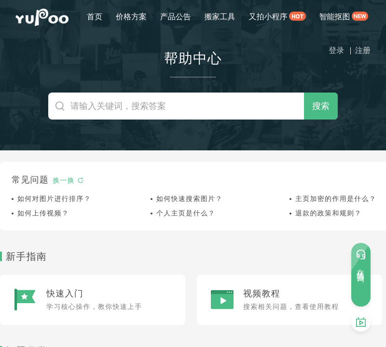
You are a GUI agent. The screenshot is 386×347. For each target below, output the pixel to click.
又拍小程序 (267, 16)
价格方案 (131, 16)
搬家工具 (220, 16)
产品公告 (175, 16)
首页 (94, 16)
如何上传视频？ (43, 213)
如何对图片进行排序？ (54, 198)
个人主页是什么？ (185, 213)
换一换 (68, 180)
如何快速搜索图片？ (189, 198)
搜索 (321, 106)
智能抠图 (334, 16)
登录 (336, 50)
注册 (363, 50)
